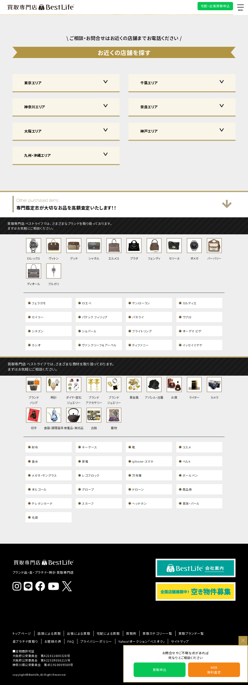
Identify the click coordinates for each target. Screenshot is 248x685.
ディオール (33, 273)
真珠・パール (191, 492)
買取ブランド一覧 (179, 621)
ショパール (89, 327)
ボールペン (190, 466)
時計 (53, 383)
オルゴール (39, 479)
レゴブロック (90, 466)
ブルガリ (53, 273)
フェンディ (154, 249)
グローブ (88, 479)
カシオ (36, 341)
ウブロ (187, 314)
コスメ (187, 439)
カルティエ (190, 301)
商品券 (187, 479)
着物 (113, 412)
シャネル (93, 249)
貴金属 (133, 383)
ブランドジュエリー (113, 385)
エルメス (113, 249)
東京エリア (32, 82)
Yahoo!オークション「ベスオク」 (132, 628)
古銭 (93, 412)
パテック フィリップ (94, 314)
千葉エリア (149, 82)
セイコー (38, 314)
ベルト (187, 453)
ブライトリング (141, 327)
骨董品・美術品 (73, 412)
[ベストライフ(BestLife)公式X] (68, 577)
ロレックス (33, 249)
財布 (35, 439)
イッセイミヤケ (192, 341)
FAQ (67, 628)
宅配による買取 (101, 621)
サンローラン (141, 301)
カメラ (214, 383)
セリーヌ (174, 249)
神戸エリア (149, 131)
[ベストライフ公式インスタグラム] (18, 576)
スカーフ (87, 492)
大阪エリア (32, 131)
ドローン (138, 479)
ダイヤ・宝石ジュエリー (73, 385)
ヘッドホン (139, 492)
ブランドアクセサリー (94, 385)
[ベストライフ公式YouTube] (55, 576)
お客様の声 (50, 628)
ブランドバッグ (33, 385)
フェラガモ (38, 301)
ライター (194, 383)
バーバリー (214, 249)
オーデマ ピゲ (192, 327)
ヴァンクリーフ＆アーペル (99, 341)
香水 (35, 453)
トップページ (21, 621)
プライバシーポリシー (90, 628)
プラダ (133, 249)
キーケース (89, 439)
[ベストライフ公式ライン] (29, 576)
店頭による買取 (46, 621)
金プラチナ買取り (24, 628)
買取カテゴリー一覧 (148, 621)
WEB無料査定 (214, 669)
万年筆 (137, 466)
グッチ (73, 249)
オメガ (194, 249)
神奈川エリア (34, 106)
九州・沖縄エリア (37, 155)
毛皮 (35, 506)
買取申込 (160, 669)
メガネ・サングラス (44, 466)
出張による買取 (74, 621)
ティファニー (140, 341)
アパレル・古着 (154, 383)
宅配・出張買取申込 (215, 6)
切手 (33, 412)
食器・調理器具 (53, 412)
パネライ (138, 314)
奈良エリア (149, 106)
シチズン (37, 327)
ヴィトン (53, 249)
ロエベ (86, 301)
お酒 (174, 383)
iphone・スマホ (142, 453)
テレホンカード (42, 492)
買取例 (123, 621)
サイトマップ (169, 628)
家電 (85, 453)
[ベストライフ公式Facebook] (41, 576)
